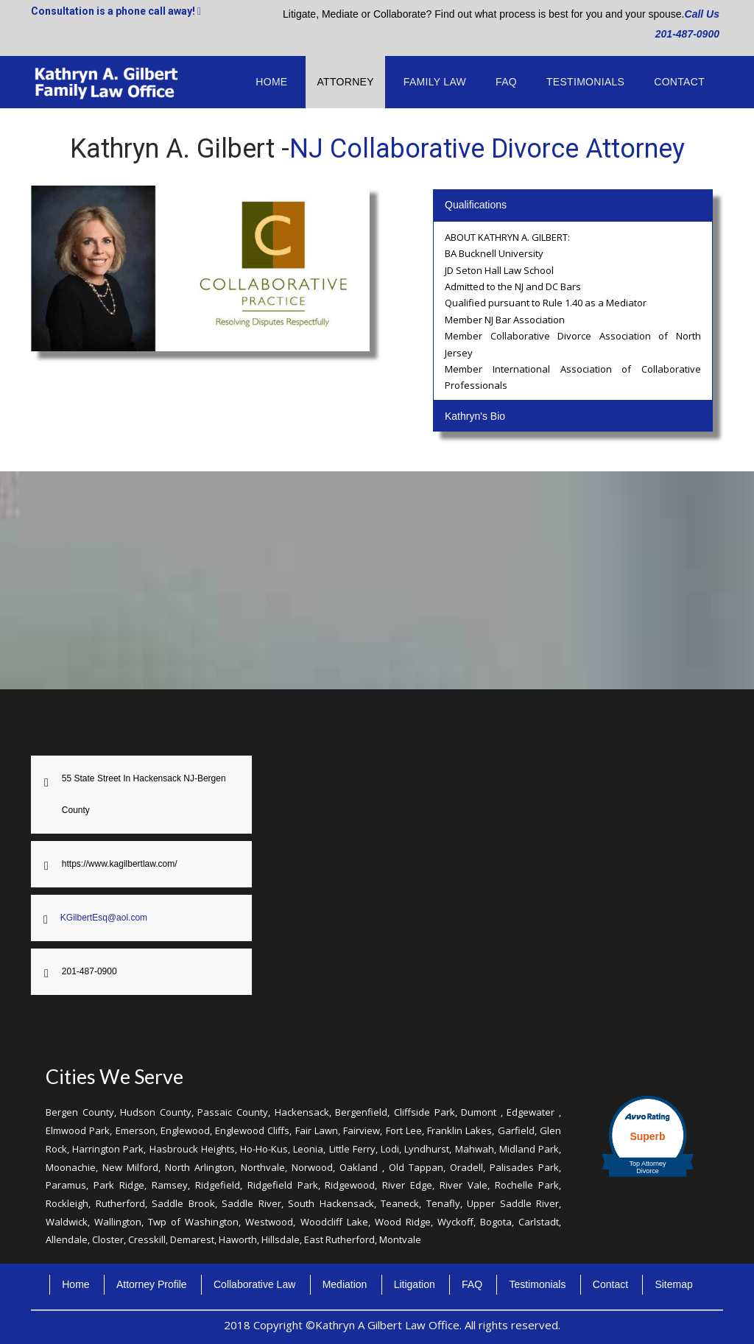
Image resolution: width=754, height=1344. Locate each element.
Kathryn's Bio (475, 416)
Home (271, 82)
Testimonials (585, 82)
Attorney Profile (151, 1284)
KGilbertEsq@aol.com (103, 917)
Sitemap (673, 1284)
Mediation (345, 1284)
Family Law (435, 82)
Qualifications (476, 205)
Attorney (345, 82)
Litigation (414, 1284)
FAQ (506, 82)
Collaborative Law (254, 1284)
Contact (679, 82)
